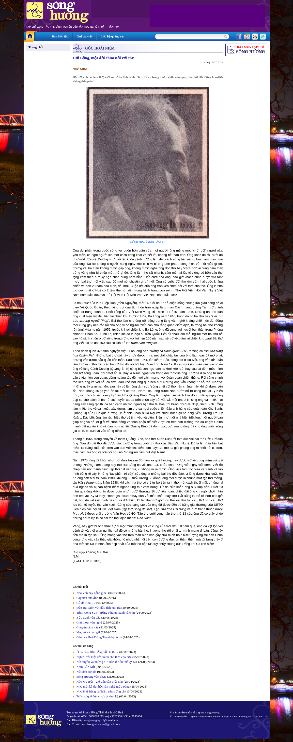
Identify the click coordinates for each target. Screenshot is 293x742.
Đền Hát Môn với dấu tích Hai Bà (99, 607)
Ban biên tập (60, 36)
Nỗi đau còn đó (86, 672)
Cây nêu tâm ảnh (87, 598)
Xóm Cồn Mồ (86, 667)
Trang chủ (36, 47)
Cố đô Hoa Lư (86, 603)
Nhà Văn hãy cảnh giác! (92, 593)
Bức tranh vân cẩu (89, 617)
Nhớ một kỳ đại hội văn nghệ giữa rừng (103, 686)
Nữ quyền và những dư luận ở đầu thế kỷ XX (107, 662)
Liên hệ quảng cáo (112, 36)
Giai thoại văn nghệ (89, 622)
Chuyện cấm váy (88, 627)
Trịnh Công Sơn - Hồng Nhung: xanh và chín (106, 612)
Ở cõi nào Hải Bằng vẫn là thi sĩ (98, 652)
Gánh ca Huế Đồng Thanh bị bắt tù (99, 637)
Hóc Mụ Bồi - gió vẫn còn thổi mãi (100, 681)
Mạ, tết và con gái (88, 632)
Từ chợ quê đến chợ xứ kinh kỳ (98, 696)
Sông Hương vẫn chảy (92, 676)
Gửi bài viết (84, 36)
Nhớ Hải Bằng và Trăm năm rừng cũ (101, 691)
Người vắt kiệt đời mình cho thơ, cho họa (104, 657)
